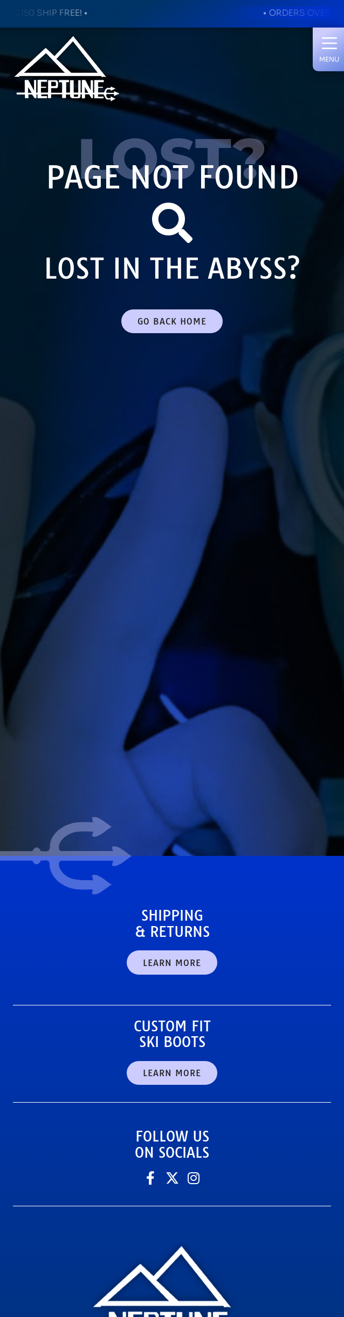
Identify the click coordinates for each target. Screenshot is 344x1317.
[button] (329, 49)
